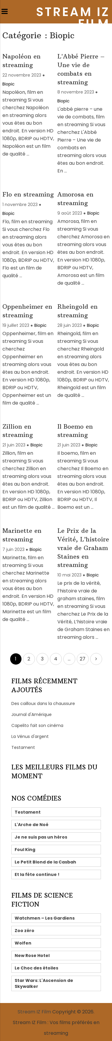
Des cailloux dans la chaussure (43, 703)
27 (82, 658)
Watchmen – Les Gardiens (45, 918)
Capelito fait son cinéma (37, 725)
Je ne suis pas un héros (41, 837)
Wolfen (23, 943)
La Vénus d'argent (30, 736)
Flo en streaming (28, 194)
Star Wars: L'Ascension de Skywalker (44, 983)
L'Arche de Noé (31, 825)
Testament (23, 747)
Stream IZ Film (73, 18)
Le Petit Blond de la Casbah (45, 862)
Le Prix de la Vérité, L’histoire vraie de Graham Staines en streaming (83, 547)
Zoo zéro (24, 931)
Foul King (25, 850)
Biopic (8, 84)
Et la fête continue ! (37, 874)
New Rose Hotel (32, 955)
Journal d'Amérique (31, 714)
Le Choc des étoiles (36, 968)
